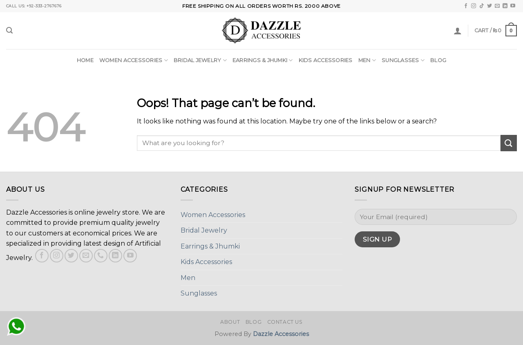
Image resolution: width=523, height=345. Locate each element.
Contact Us (285, 322)
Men (367, 60)
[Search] (9, 30)
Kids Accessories (326, 60)
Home (85, 60)
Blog (438, 60)
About (230, 322)
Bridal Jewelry (200, 60)
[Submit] (509, 143)
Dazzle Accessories (281, 334)
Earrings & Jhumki (262, 60)
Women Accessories (133, 60)
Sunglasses (403, 60)
